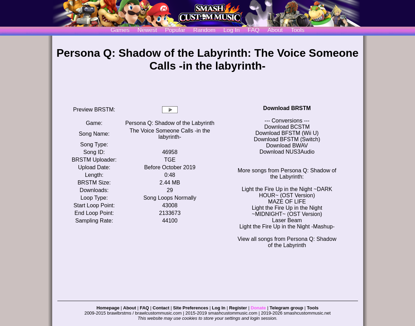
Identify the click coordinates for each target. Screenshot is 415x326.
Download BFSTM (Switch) (287, 139)
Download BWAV (287, 145)
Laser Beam (287, 220)
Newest (147, 30)
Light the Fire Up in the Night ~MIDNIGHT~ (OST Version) (287, 211)
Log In (218, 307)
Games (120, 30)
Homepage (107, 307)
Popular (175, 30)
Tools (297, 30)
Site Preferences (190, 307)
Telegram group (286, 307)
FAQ (254, 30)
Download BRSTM (287, 108)
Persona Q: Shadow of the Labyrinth (169, 123)
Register (238, 307)
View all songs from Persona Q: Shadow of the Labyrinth (286, 242)
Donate (258, 307)
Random (204, 30)
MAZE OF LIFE (287, 202)
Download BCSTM (287, 127)
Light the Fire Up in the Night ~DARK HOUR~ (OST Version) (287, 192)
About (275, 30)
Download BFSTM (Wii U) (287, 133)
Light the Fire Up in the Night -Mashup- (287, 226)
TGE (170, 160)
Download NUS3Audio (287, 152)
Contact (161, 307)
